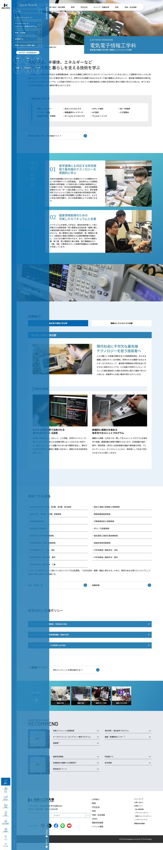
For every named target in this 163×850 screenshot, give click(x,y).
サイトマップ (138, 806)
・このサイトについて (141, 822)
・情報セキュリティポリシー (143, 820)
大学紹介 (94, 806)
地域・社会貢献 (97, 822)
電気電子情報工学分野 (58, 323)
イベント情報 (96, 833)
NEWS (93, 826)
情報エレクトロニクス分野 (122, 323)
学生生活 (94, 814)
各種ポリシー (138, 813)
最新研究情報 (96, 829)
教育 (93, 810)
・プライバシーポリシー (141, 818)
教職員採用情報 (139, 825)
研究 (93, 818)
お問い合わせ (138, 809)
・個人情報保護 (139, 816)
